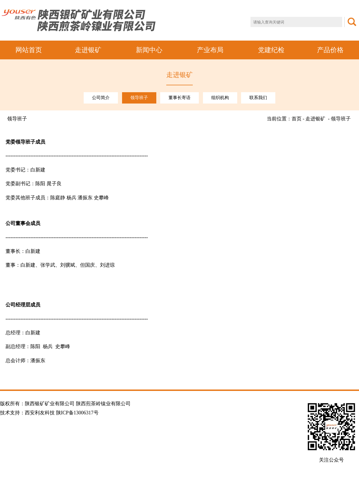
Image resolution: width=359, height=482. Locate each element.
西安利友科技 (40, 412)
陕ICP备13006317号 (77, 412)
